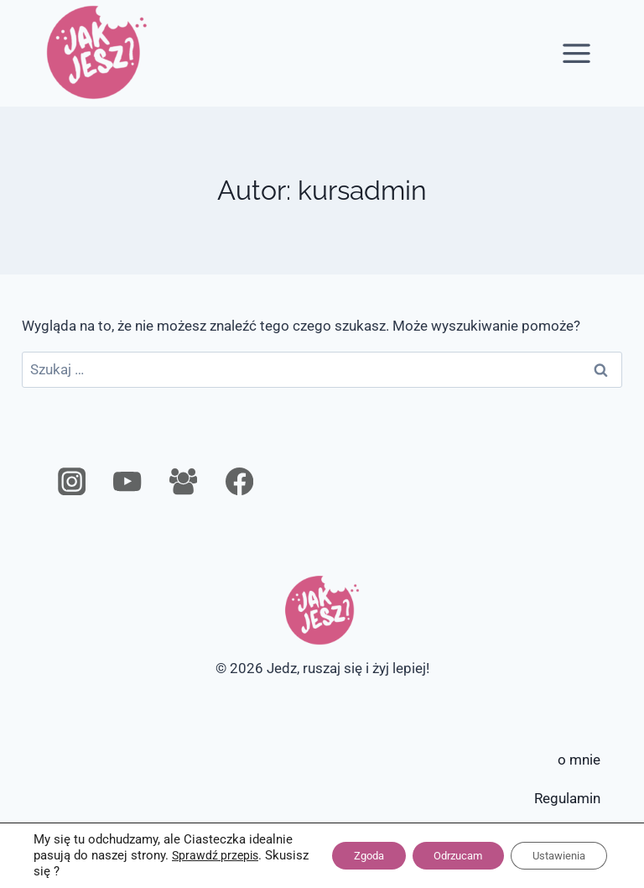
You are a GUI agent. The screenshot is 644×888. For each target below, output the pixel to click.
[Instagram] (72, 481)
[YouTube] (128, 481)
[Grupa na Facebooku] (183, 481)
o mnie (579, 759)
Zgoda (339, 856)
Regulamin (567, 798)
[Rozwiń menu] (576, 53)
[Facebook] (239, 481)
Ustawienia (553, 856)
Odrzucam (440, 856)
